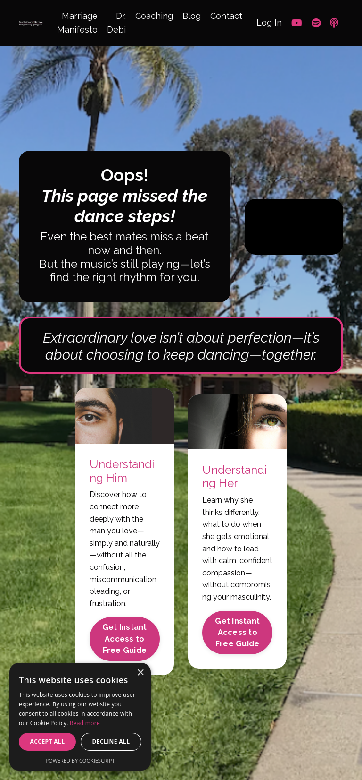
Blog (191, 16)
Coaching (154, 16)
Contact (226, 16)
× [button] (140, 673)
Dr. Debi (116, 22)
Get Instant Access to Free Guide (124, 639)
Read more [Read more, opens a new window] (85, 723)
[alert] (80, 717)
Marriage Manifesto (77, 22)
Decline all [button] (111, 741)
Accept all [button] (47, 741)
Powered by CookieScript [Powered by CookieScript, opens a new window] (80, 760)
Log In (269, 22)
